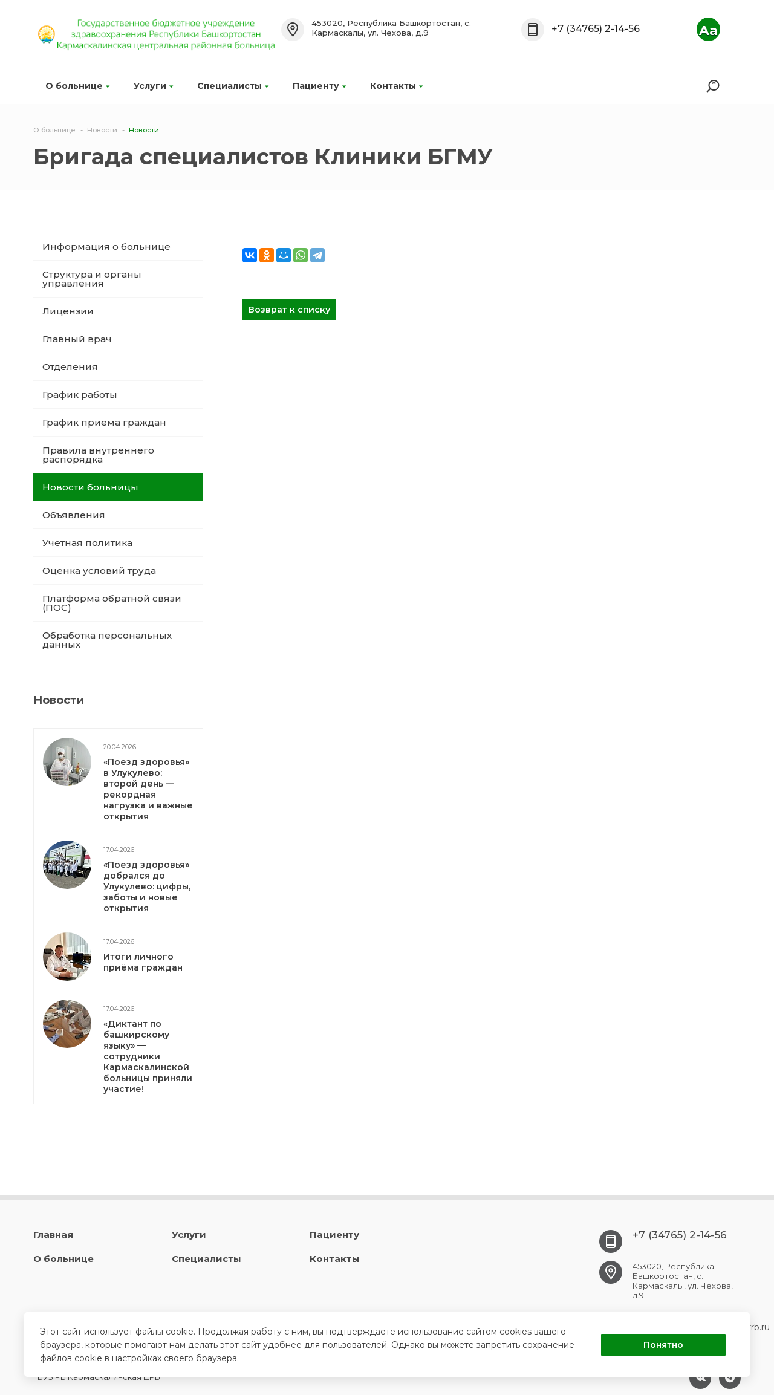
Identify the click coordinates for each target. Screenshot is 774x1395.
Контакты (396, 85)
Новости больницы (90, 487)
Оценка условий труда (99, 570)
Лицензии (68, 311)
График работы (79, 394)
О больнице (77, 85)
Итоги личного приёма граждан (143, 962)
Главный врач (77, 339)
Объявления (73, 515)
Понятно (663, 1344)
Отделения (70, 366)
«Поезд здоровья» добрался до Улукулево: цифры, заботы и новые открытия (146, 886)
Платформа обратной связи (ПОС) (111, 603)
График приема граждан (104, 422)
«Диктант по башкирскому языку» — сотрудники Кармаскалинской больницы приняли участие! (147, 1056)
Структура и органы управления (91, 278)
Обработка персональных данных (107, 639)
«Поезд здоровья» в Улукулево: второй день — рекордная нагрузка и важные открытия (148, 789)
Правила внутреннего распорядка (98, 454)
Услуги (153, 85)
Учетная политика (87, 542)
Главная (53, 1234)
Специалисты (232, 85)
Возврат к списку (289, 309)
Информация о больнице (106, 246)
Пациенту (319, 85)
